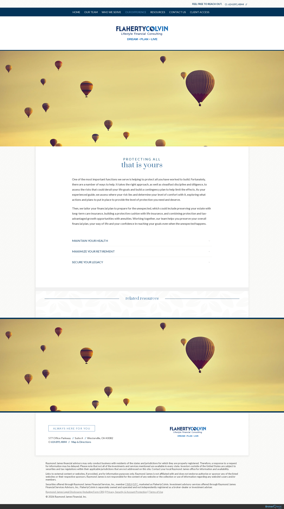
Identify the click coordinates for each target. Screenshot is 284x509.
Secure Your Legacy (141, 262)
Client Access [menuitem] (199, 12)
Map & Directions (81, 441)
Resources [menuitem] (157, 12)
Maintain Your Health (141, 240)
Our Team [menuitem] (91, 12)
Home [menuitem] (76, 12)
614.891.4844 (236, 4)
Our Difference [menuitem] (135, 12)
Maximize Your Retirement (141, 251)
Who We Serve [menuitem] (111, 12)
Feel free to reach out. (207, 4)
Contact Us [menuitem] (177, 12)
